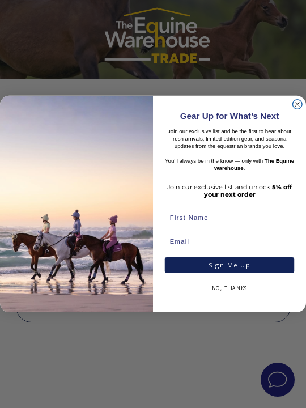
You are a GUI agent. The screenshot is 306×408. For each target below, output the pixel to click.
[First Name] (229, 219)
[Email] (229, 242)
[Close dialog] (297, 104)
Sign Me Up (229, 265)
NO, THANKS (230, 289)
